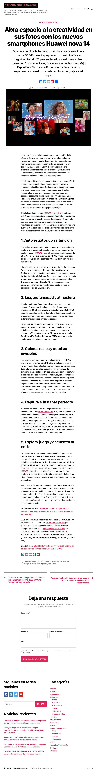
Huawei (46, 563)
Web (22, 643)
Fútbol (54, 702)
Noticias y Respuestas (19, 771)
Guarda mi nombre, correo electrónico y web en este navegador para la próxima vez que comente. (49, 654)
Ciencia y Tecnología (48, 24)
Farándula (56, 736)
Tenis (54, 711)
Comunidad (55, 697)
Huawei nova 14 (65, 563)
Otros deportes (58, 716)
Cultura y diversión (58, 731)
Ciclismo (55, 705)
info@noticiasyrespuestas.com (42, 771)
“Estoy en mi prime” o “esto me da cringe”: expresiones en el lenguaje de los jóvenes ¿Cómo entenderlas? (24, 732)
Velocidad (56, 713)
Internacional (55, 722)
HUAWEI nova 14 (52, 215)
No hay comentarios (62, 89)
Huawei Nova (54, 563)
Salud (52, 745)
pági (45, 530)
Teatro (55, 739)
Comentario (25, 615)
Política (53, 728)
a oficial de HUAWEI (57, 530)
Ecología (53, 750)
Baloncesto (56, 708)
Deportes (54, 699)
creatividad (28, 563)
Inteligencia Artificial (31, 565)
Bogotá (53, 694)
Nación (53, 691)
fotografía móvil (37, 563)
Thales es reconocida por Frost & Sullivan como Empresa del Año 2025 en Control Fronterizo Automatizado (46, 513)
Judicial (53, 719)
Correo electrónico (56, 634)
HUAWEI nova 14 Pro (56, 524)
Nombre (24, 634)
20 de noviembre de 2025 (40, 89)
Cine (54, 733)
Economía (54, 725)
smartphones (43, 565)
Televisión (56, 742)
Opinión (53, 753)
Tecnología (53, 565)
